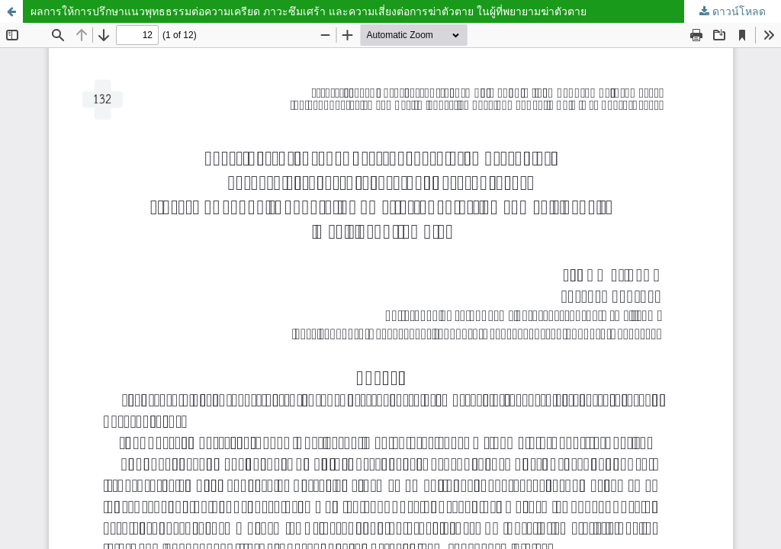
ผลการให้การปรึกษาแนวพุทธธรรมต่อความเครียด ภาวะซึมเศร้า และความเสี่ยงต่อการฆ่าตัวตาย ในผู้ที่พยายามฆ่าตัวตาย (309, 11)
